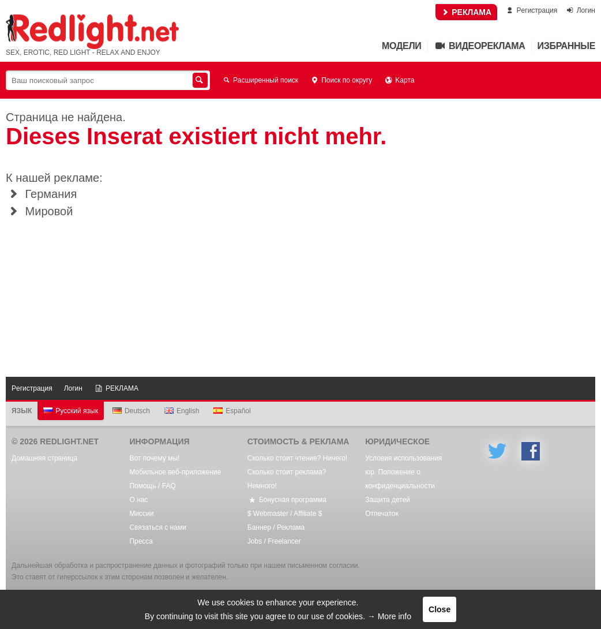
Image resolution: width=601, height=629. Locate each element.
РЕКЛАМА (466, 12)
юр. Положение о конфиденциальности (400, 479)
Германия (41, 194)
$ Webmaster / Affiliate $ (284, 514)
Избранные (566, 46)
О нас (138, 500)
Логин (580, 10)
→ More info (389, 616)
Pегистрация (531, 10)
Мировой (39, 211)
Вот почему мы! (154, 458)
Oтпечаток (382, 514)
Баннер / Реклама (276, 527)
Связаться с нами (157, 527)
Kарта (399, 80)
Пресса (141, 541)
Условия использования (403, 458)
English (181, 411)
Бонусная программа (286, 500)
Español (231, 411)
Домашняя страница (44, 458)
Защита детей (387, 500)
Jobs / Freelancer (274, 541)
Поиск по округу (341, 80)
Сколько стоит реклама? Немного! (286, 479)
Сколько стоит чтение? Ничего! (297, 458)
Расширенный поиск (259, 80)
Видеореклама (479, 46)
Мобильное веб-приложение (175, 472)
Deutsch (131, 411)
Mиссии (141, 514)
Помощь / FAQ (152, 486)
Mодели (401, 46)
